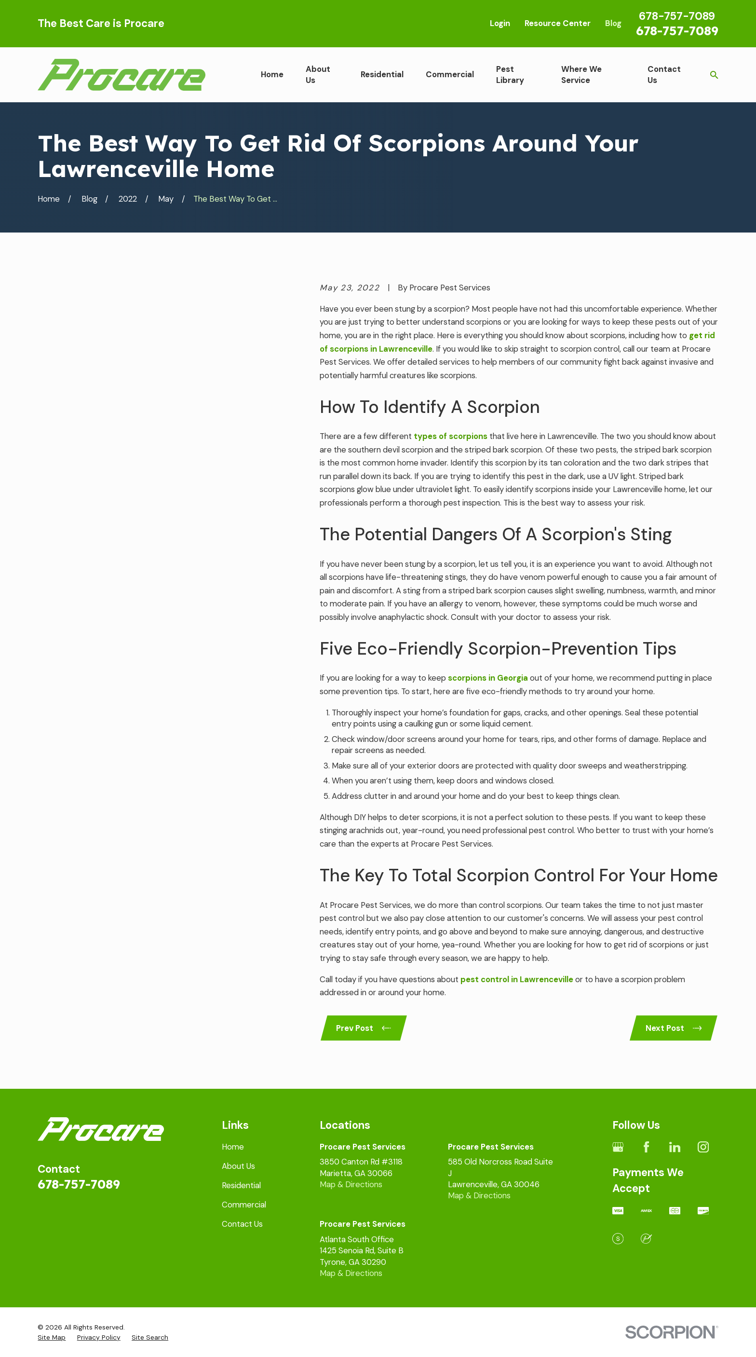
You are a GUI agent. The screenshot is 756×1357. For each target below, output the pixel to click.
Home (233, 1146)
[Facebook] (646, 1146)
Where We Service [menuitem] (581, 74)
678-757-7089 (677, 30)
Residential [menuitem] (382, 74)
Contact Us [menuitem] (664, 74)
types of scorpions (450, 436)
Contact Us (242, 1224)
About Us (238, 1166)
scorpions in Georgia (488, 677)
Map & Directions (351, 1184)
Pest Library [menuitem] (510, 74)
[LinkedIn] (674, 1146)
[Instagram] (703, 1146)
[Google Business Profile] (617, 1146)
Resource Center (558, 23)
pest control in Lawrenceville (516, 979)
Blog (613, 23)
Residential (241, 1185)
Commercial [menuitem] (450, 74)
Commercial (244, 1204)
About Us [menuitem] (318, 74)
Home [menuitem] (272, 74)
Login (500, 23)
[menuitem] (52, 1337)
